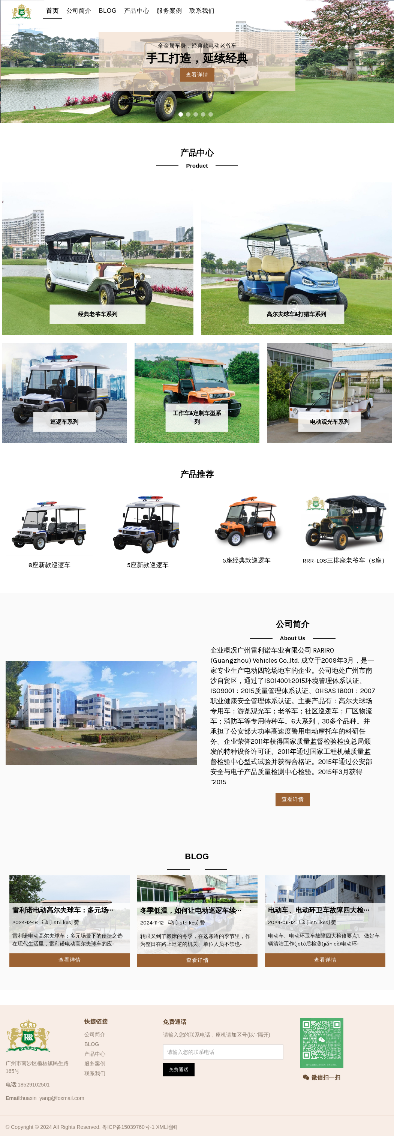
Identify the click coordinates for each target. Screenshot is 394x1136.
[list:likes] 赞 (63, 922)
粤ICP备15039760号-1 (128, 1127)
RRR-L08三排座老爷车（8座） (345, 560)
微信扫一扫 (321, 1077)
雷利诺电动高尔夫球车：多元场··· (63, 910)
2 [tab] (188, 114)
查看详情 (197, 74)
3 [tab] (195, 114)
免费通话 (174, 1022)
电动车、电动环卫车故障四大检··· (318, 910)
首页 (52, 11)
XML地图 (166, 1127)
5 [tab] (210, 114)
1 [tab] (180, 114)
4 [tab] (203, 114)
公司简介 (78, 11)
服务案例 (169, 11)
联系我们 (201, 11)
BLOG (108, 11)
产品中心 (136, 11)
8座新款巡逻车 (49, 565)
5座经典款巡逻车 (247, 560)
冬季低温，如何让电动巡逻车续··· (190, 910)
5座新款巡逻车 (148, 565)
